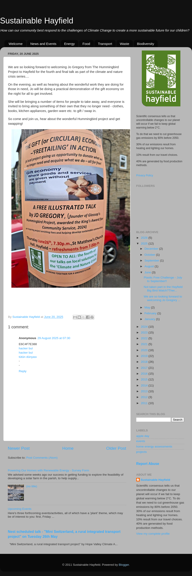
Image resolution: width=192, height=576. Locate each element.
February (150, 313)
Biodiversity (145, 44)
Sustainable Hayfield (36, 20)
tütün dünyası (28, 357)
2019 (144, 356)
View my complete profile (153, 533)
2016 (144, 373)
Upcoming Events (19, 509)
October (150, 254)
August (149, 266)
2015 (144, 379)
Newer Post (19, 448)
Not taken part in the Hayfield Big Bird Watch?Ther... (163, 288)
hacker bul (26, 348)
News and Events (43, 44)
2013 (144, 391)
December (151, 248)
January (150, 319)
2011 (144, 403)
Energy (69, 44)
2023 (144, 332)
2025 (144, 243)
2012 (144, 397)
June (148, 272)
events (140, 441)
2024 (144, 326)
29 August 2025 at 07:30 (54, 338)
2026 (144, 237)
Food (86, 44)
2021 (144, 344)
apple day (142, 436)
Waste (124, 44)
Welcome (16, 44)
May (147, 307)
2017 (144, 367)
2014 (144, 385)
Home (67, 448)
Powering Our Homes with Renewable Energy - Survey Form (48, 470)
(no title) (31, 486)
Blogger (124, 564)
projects (141, 452)
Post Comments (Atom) (42, 457)
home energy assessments (154, 446)
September (152, 260)
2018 (144, 361)
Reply (23, 371)
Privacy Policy (144, 175)
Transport (105, 44)
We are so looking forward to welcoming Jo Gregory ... (163, 298)
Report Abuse (147, 464)
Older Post (116, 448)
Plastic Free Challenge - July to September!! (163, 279)
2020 (144, 350)
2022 (144, 338)
